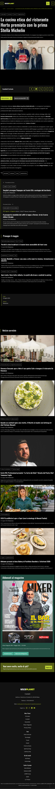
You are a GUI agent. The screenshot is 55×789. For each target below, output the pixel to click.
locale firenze (4, 255)
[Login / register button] (48, 3)
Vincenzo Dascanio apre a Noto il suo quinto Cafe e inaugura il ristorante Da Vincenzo (27, 369)
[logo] (9, 3)
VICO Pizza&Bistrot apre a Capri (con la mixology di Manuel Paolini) (24, 518)
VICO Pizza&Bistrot (5, 514)
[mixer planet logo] (27, 689)
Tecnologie (27, 737)
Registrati (48, 667)
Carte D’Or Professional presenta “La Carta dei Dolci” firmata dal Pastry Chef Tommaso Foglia (27, 474)
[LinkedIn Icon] (32, 708)
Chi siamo (27, 716)
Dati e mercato (27, 734)
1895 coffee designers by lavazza (8, 241)
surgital (5, 186)
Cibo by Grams (10, 8)
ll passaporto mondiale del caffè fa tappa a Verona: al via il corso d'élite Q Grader (25, 215)
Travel (27, 740)
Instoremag (27, 761)
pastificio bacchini (9, 557)
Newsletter (27, 722)
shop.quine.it (28, 704)
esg (9, 186)
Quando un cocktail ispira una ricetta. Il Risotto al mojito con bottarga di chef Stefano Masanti (26, 423)
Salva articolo (6, 98)
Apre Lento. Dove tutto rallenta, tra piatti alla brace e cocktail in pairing (26, 275)
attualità (13, 186)
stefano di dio (13, 271)
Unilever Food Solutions (5, 469)
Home (4, 8)
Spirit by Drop (27, 748)
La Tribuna (27, 779)
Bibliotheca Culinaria (5, 419)
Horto (15, 14)
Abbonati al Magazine (21, 653)
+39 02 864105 (30, 700)
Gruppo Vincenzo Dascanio (16, 364)
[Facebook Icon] (29, 708)
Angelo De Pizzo (21, 14)
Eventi (27, 743)
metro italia (3, 14)
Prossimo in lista (8, 204)
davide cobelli (6, 208)
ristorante (10, 14)
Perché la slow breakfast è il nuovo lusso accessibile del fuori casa (24, 244)
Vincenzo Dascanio (5, 364)
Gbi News (27, 758)
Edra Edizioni (27, 768)
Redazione (12, 192)
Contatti (27, 719)
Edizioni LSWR (27, 771)
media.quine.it (20, 704)
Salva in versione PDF (21, 98)
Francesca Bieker (14, 208)
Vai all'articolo (8, 653)
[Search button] (52, 3)
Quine (27, 776)
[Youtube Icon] (34, 708)
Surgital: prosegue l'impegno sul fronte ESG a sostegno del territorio (27, 190)
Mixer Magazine (27, 724)
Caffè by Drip (27, 751)
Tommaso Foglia (16, 469)
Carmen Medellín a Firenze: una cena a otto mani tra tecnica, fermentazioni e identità (28, 260)
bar (17, 241)
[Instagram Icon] (26, 708)
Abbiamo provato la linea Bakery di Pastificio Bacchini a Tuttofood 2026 (25, 561)
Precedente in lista (8, 182)
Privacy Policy (27, 727)
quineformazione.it (36, 704)
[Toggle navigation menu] (2, 3)
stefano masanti (14, 419)
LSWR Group (27, 773)
